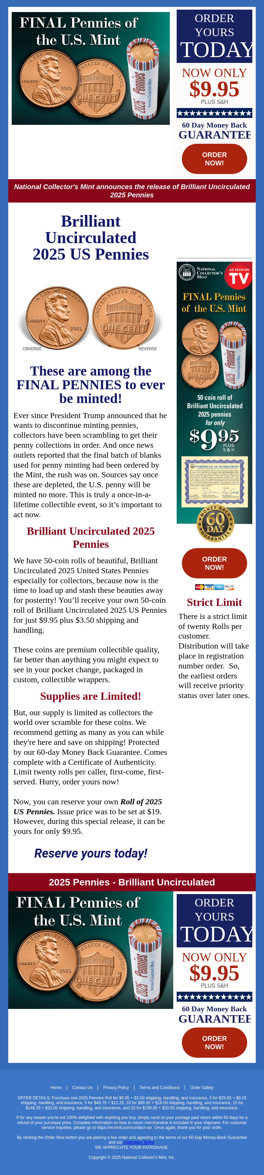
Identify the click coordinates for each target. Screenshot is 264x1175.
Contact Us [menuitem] (82, 1087)
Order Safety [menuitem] (201, 1087)
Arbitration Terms (138, 1142)
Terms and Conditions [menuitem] (159, 1087)
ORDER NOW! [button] (214, 159)
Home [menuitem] (56, 1087)
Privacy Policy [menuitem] (116, 1087)
